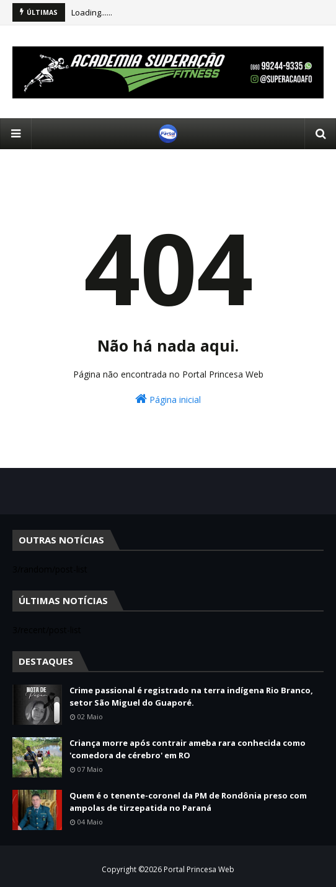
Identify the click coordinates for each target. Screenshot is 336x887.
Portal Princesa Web (199, 869)
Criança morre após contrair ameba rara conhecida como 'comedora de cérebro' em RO (187, 749)
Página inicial (168, 398)
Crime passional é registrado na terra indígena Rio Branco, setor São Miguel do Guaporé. (191, 696)
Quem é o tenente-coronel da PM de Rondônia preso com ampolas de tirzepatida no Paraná (188, 801)
